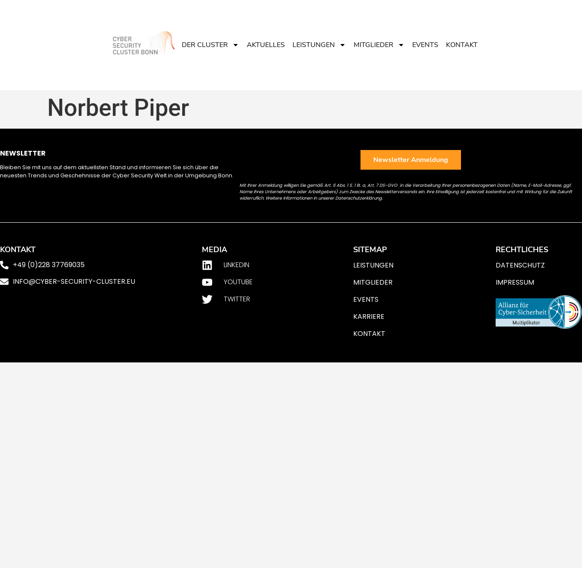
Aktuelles (266, 45)
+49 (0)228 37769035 (49, 265)
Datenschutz (520, 265)
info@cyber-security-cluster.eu (74, 281)
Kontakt (462, 45)
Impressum (515, 282)
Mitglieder (379, 45)
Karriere (368, 316)
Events (425, 45)
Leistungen (319, 45)
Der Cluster (210, 45)
